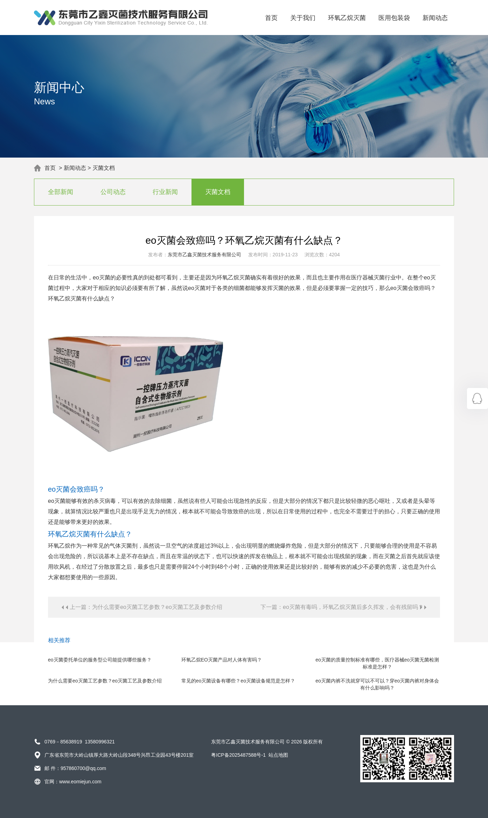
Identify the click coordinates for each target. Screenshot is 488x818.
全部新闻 (60, 191)
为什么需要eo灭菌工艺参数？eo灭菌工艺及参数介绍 (105, 681)
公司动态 (113, 191)
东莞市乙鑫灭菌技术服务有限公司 (204, 254)
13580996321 (100, 741)
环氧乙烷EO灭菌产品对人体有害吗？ (221, 660)
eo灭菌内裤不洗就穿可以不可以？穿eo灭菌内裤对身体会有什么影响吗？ (377, 684)
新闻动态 (435, 17)
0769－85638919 (63, 741)
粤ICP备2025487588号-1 (238, 755)
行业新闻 (165, 191)
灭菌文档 (103, 168)
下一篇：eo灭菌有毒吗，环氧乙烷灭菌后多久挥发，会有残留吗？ (342, 607)
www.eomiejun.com (80, 781)
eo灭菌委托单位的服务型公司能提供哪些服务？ (100, 660)
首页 (271, 17)
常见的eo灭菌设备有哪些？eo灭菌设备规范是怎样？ (238, 681)
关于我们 (302, 17)
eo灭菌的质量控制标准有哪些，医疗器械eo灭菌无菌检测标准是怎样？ (377, 663)
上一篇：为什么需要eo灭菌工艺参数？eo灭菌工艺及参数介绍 (146, 607)
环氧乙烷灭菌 (347, 17)
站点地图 (278, 755)
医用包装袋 (394, 17)
